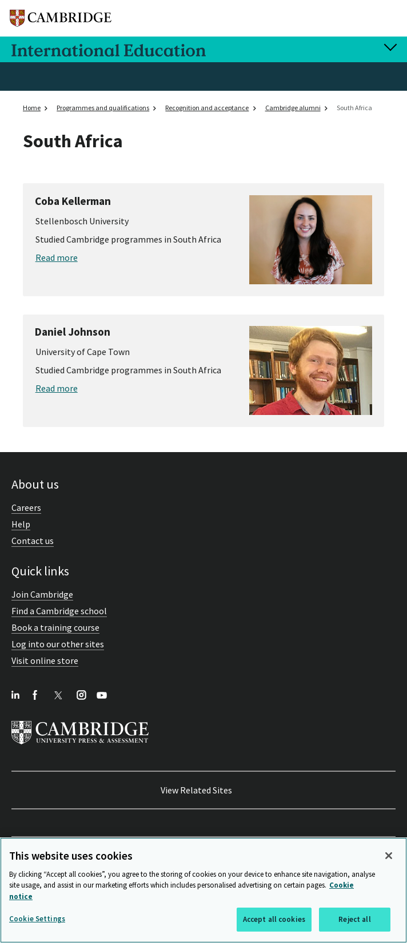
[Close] (388, 855)
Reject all (354, 919)
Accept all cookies (274, 919)
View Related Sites (196, 790)
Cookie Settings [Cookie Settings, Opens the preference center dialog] (37, 919)
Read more (56, 257)
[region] (203, 890)
